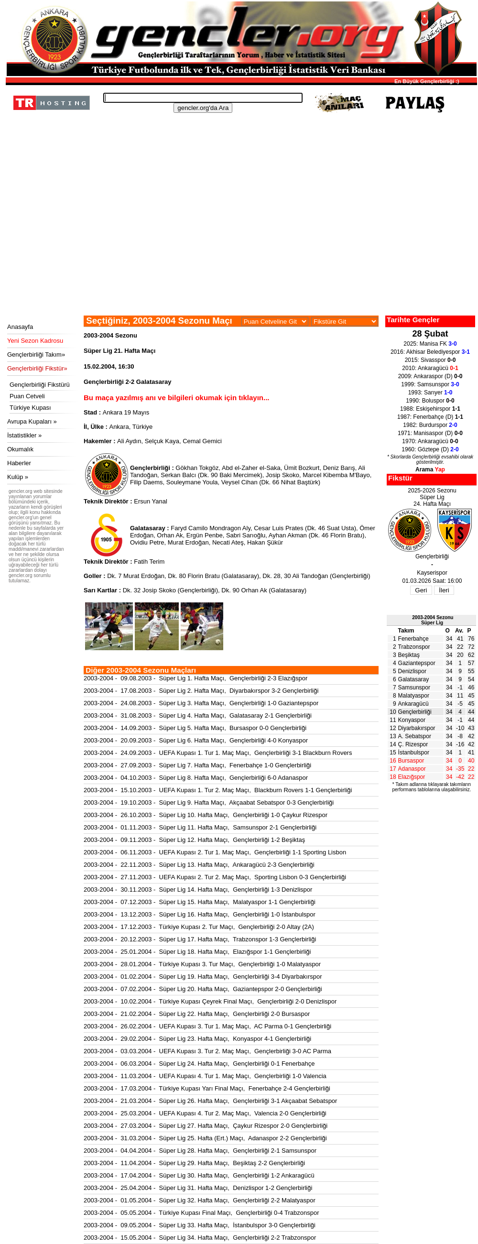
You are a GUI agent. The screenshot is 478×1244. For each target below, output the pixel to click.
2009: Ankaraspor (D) (430, 376)
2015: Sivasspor (430, 360)
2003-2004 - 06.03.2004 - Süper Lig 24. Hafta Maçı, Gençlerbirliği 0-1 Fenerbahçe (199, 1063)
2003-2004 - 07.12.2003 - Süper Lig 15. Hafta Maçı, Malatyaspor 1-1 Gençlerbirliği (199, 902)
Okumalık (20, 449)
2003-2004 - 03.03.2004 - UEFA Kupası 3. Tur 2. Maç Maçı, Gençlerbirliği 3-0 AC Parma (207, 1051)
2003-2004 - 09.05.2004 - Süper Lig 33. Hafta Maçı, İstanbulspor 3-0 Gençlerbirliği (199, 1225)
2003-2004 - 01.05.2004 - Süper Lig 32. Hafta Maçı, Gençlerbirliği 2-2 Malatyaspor (199, 1200)
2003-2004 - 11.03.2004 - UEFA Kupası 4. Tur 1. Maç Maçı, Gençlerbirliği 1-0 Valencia (205, 1076)
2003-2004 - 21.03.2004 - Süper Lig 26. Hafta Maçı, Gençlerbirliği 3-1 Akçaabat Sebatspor (210, 1100)
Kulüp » (17, 476)
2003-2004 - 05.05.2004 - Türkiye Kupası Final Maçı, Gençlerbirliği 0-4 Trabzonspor (201, 1212)
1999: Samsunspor (430, 384)
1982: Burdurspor (430, 425)
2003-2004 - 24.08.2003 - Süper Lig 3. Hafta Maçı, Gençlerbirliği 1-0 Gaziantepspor (201, 703)
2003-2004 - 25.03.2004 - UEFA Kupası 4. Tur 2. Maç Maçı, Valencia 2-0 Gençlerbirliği (205, 1113)
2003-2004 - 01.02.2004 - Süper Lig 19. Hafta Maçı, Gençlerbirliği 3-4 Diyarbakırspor (203, 976)
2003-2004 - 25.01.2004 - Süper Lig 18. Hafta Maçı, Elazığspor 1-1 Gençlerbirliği (197, 951)
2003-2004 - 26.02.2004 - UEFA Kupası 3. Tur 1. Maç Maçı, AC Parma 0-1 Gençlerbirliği (207, 1026)
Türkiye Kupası (30, 407)
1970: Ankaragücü (430, 441)
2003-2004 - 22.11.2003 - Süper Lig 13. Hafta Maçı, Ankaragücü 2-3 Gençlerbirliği (199, 864)
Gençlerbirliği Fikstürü (40, 384)
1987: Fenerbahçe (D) (430, 417)
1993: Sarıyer (430, 392)
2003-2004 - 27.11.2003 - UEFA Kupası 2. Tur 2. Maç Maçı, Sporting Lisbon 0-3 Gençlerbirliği (215, 877)
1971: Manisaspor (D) (430, 433)
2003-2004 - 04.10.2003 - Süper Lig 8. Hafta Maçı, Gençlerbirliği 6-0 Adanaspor (196, 777)
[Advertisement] (240, 244)
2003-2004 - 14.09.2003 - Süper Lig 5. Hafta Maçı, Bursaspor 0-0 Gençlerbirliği (195, 727)
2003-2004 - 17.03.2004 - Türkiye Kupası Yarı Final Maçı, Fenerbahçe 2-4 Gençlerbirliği (207, 1088)
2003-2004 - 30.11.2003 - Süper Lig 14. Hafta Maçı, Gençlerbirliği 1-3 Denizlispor (198, 889)
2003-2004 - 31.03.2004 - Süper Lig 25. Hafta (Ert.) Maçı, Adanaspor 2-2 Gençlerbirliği (205, 1138)
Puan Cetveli (27, 396)
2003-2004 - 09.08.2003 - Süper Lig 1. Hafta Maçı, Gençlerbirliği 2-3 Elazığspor (195, 678)
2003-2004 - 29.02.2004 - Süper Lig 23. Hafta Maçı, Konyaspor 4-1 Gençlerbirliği (197, 1038)
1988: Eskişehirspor (430, 408)
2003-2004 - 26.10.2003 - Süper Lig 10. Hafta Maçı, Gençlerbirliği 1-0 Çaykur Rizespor (205, 814)
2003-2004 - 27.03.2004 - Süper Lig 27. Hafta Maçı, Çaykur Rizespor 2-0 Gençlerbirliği (205, 1125)
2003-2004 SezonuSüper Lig (432, 620)
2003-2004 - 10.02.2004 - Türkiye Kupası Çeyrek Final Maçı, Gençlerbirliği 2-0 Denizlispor (210, 1001)
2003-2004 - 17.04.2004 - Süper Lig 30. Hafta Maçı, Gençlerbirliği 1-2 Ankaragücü (199, 1175)
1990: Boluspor (430, 400)
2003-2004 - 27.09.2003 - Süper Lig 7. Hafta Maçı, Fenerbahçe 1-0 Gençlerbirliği (197, 765)
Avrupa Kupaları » (32, 421)
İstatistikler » (24, 435)
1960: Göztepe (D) (430, 449)
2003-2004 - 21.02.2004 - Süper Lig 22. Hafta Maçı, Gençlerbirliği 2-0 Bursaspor (197, 1013)
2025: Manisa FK (429, 343)
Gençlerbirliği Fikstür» (37, 368)
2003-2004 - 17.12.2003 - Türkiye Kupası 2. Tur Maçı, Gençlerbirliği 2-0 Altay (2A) (199, 926)
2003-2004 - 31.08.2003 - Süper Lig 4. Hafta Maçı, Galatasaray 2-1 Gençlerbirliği (198, 715)
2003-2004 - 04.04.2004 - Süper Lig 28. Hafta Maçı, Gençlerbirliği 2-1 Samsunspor (200, 1150)
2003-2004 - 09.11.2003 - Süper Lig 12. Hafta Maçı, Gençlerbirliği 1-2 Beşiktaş (194, 839)
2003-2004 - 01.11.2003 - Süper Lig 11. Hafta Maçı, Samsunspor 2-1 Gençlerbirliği (200, 827)
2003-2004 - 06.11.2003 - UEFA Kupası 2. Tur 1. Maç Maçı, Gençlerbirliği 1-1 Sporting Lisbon (215, 852)
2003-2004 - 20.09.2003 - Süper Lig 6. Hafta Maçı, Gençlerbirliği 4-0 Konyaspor (196, 740)
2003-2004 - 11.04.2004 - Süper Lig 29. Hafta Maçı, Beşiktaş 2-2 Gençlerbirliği (194, 1163)
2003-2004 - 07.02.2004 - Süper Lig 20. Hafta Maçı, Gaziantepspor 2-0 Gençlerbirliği (203, 989)
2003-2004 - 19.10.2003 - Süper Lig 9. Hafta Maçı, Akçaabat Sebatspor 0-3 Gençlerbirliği (209, 802)
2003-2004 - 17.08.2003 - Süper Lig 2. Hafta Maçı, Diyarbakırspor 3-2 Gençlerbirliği (201, 690)
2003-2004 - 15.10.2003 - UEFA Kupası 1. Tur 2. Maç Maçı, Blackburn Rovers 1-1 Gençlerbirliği (218, 790)
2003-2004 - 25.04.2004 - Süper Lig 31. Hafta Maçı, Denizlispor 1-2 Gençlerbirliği (198, 1187)
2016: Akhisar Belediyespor (430, 352)
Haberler (19, 463)
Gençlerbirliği (415, 712)
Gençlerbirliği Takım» (36, 354)
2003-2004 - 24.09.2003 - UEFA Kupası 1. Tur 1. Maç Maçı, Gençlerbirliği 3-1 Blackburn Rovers (218, 752)
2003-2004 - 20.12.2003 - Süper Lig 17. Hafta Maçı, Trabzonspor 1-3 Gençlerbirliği (200, 939)
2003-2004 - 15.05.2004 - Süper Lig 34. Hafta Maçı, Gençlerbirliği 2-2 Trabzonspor (200, 1237)
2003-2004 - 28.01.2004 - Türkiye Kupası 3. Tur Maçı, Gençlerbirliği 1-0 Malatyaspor (202, 964)
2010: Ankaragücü (430, 368)
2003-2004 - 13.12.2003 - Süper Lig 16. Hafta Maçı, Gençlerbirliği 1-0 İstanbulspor (199, 914)
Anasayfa (20, 326)
